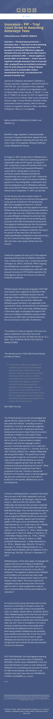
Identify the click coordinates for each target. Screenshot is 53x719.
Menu (28, 16)
